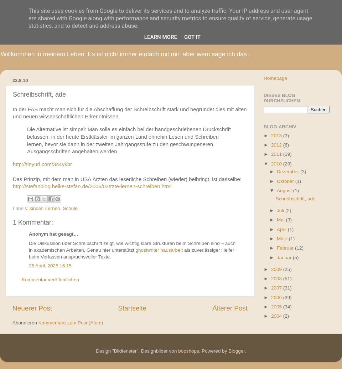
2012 (277, 145)
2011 (277, 154)
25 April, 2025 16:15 (50, 265)
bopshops (188, 351)
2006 (277, 297)
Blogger (236, 351)
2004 (277, 316)
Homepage (275, 78)
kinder (36, 208)
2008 (277, 278)
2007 (277, 288)
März (283, 238)
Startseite (132, 308)
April (282, 229)
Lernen (52, 208)
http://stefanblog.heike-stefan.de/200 (55, 186)
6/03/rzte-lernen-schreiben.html (134, 186)
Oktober (286, 181)
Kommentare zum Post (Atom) (70, 323)
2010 (277, 163)
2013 (277, 135)
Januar (285, 257)
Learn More (160, 37)
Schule (70, 208)
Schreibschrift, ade (296, 198)
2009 (277, 269)
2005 (277, 306)
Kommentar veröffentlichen (50, 279)
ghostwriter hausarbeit (159, 250)
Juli (281, 210)
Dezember (288, 171)
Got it (192, 37)
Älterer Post (230, 308)
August (285, 190)
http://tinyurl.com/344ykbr (42, 164)
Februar (286, 248)
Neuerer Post (32, 308)
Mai (281, 219)
